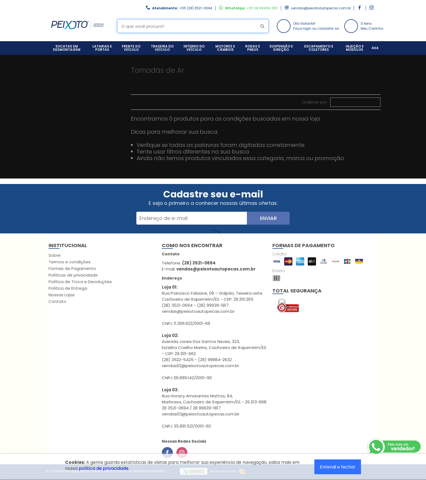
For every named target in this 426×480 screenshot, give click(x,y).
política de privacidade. (104, 468)
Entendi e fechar (338, 467)
